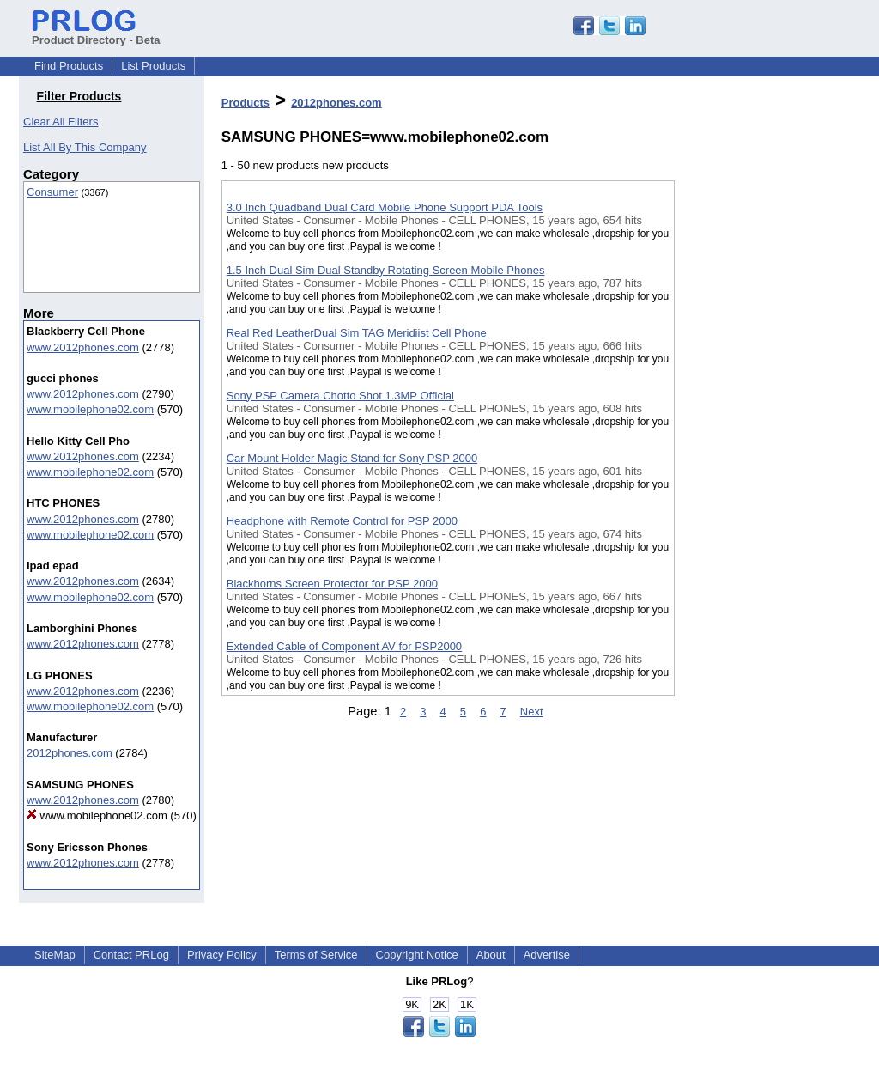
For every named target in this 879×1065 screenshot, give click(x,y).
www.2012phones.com (83, 347)
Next (531, 711)
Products (245, 102)
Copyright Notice (417, 954)
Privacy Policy (222, 954)
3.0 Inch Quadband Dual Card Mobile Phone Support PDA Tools (385, 207)
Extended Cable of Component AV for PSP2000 (344, 646)
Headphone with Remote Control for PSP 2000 (342, 520)
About (491, 954)
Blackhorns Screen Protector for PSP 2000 (332, 583)
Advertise (547, 954)
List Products (153, 65)
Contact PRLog (131, 954)
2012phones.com (69, 752)
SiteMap (55, 954)
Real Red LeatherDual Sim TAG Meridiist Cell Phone (357, 332)
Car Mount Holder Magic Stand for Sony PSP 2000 (352, 458)
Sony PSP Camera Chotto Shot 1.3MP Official (340, 395)
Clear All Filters (60, 121)
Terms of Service (316, 954)
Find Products (68, 65)
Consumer (52, 192)
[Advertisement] (760, 445)
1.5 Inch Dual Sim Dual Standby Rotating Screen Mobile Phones (386, 270)
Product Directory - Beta (96, 33)
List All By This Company (85, 147)
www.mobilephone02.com (90, 409)
